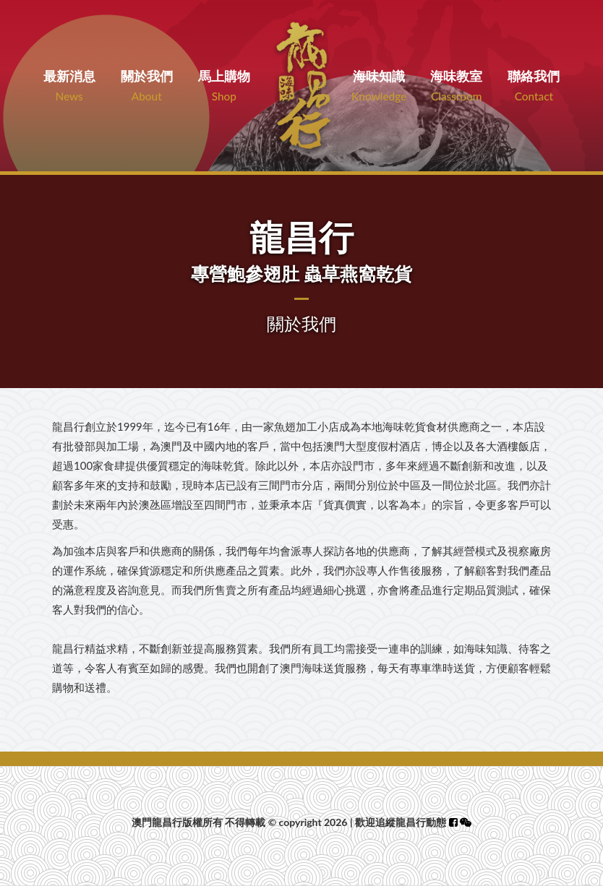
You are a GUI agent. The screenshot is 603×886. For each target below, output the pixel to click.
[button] (465, 822)
